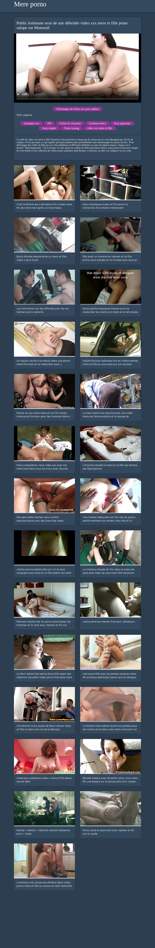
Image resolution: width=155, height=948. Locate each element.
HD (49, 123)
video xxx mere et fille (99, 128)
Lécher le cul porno (70, 123)
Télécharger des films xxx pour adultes (77, 109)
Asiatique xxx (31, 123)
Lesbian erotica (97, 123)
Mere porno (30, 4)
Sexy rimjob (49, 128)
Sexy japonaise (122, 123)
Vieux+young (71, 128)
